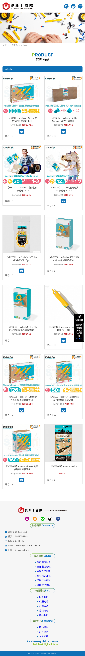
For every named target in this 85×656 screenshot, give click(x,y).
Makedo (42, 69)
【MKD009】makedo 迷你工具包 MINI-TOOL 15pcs (22, 259)
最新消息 (43, 610)
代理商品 (14, 45)
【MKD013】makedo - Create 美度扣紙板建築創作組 (21, 119)
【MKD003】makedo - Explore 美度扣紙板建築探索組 (63, 398)
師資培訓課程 (44, 575)
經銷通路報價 (44, 566)
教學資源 (43, 606)
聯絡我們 (43, 615)
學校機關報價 (44, 562)
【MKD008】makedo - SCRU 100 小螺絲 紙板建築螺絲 (64, 259)
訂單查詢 (43, 632)
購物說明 (43, 627)
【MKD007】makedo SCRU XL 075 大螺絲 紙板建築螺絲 (21, 328)
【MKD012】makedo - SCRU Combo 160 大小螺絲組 (63, 119)
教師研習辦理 (44, 580)
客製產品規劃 (44, 571)
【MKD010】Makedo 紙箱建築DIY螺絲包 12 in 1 (63, 189)
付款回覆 (43, 636)
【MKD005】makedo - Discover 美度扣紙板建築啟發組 (21, 398)
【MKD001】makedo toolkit (63, 466)
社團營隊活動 (44, 584)
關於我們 (43, 597)
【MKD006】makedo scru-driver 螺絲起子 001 (63, 328)
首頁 (4, 45)
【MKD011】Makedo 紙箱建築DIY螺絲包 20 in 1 (22, 189)
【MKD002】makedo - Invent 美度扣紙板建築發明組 (21, 468)
